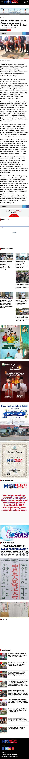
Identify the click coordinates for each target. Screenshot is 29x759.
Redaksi (4, 754)
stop (8, 30)
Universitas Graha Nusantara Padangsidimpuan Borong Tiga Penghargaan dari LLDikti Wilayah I (18, 702)
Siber (9, 754)
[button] (27, 1)
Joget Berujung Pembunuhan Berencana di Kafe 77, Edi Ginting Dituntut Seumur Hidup (18, 655)
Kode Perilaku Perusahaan (10, 756)
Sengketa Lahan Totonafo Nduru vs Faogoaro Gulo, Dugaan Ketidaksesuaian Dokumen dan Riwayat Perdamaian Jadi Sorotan (18, 683)
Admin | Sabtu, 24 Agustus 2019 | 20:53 (8, 27)
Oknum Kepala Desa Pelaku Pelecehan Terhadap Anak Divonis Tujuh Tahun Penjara (16, 673)
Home (1, 17)
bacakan (3, 30)
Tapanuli (5, 17)
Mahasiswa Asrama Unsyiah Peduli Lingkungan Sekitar (16, 728)
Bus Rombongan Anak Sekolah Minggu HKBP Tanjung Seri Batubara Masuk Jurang (17, 664)
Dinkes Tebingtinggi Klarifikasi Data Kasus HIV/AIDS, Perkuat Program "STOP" (17, 710)
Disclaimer (15, 754)
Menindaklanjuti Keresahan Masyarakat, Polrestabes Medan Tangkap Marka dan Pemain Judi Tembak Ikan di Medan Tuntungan (18, 692)
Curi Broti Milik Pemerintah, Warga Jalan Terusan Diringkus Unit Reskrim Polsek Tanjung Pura (18, 719)
